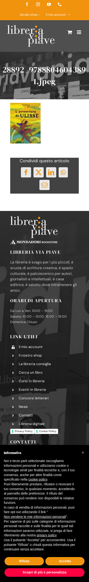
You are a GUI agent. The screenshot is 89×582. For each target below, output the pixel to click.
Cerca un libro (30, 372)
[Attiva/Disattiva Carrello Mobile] (69, 32)
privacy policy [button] (46, 535)
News (23, 406)
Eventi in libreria (32, 389)
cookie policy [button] (37, 479)
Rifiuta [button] (24, 561)
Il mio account (30, 346)
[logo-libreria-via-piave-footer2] (34, 218)
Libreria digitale (32, 423)
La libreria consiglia (35, 364)
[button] (83, 452)
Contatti (26, 415)
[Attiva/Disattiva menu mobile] (79, 32)
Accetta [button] (65, 561)
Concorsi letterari (34, 398)
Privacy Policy (24, 431)
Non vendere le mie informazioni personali (35, 517)
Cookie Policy (47, 431)
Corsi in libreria (31, 381)
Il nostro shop (30, 355)
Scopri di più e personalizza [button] (44, 572)
